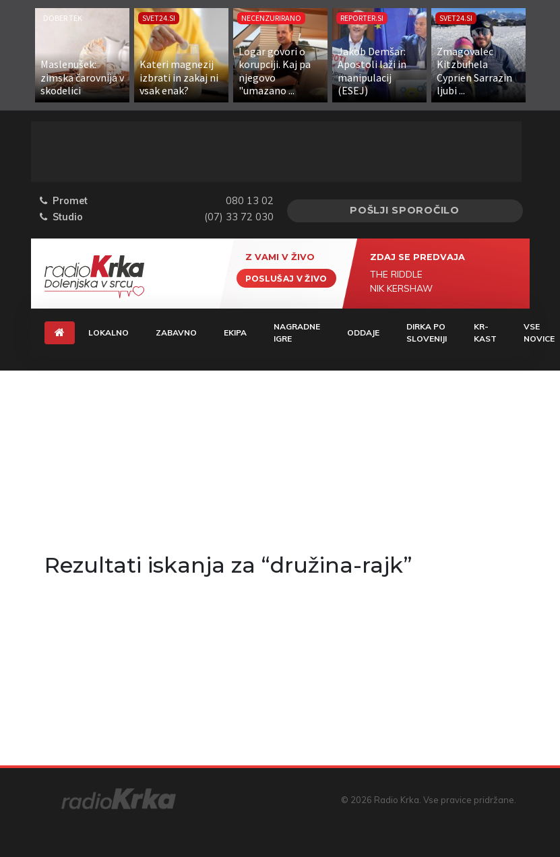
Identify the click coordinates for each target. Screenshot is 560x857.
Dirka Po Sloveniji (426, 332)
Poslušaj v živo (286, 278)
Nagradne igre (297, 332)
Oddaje (363, 332)
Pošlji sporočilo (405, 210)
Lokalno (108, 332)
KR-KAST (485, 332)
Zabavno (176, 332)
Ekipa (235, 332)
